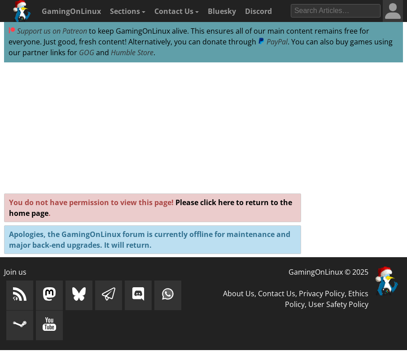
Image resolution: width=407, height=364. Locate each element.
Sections (127, 11)
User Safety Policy (338, 304)
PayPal (273, 42)
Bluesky (222, 11)
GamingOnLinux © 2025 (328, 272)
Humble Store (132, 52)
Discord (258, 11)
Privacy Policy (322, 293)
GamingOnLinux (71, 11)
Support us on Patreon (48, 31)
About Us (238, 293)
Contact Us (176, 11)
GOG (86, 52)
